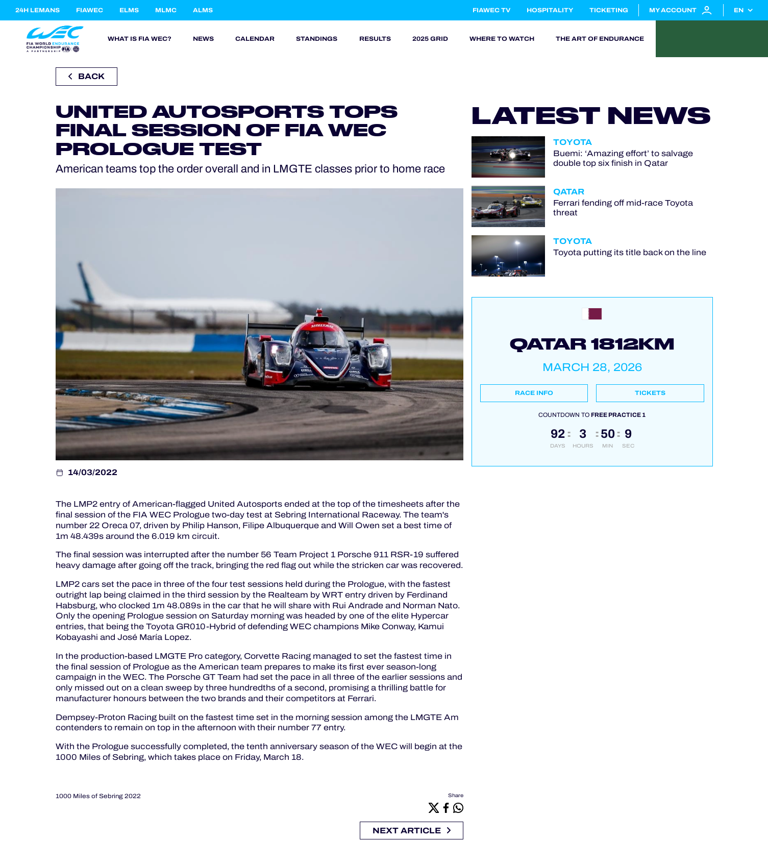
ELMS (129, 10)
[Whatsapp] (458, 807)
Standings (316, 38)
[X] (434, 807)
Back (86, 76)
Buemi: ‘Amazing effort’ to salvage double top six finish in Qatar (623, 158)
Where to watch (501, 38)
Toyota (572, 142)
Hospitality (550, 10)
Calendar (255, 38)
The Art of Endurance (600, 38)
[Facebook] (446, 807)
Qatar (568, 191)
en (739, 10)
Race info (534, 393)
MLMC (166, 10)
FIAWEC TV (491, 10)
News (203, 38)
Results (375, 38)
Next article (412, 830)
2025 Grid (430, 38)
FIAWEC (89, 10)
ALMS (203, 10)
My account (681, 10)
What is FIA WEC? (139, 38)
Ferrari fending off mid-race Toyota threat (623, 208)
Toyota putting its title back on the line (629, 252)
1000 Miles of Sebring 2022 (98, 796)
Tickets (650, 393)
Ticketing (608, 10)
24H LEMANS (37, 10)
